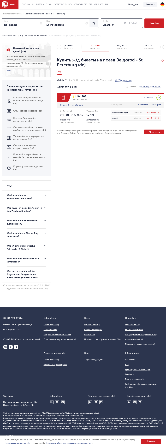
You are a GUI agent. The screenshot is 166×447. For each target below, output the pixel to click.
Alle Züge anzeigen (123, 80)
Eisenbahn (27, 4)
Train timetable (50, 329)
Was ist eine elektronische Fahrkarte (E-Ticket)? (21, 247)
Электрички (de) (63, 4)
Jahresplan (156, 105)
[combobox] (23, 23)
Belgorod (64, 105)
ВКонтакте (5, 347)
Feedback (150, 4)
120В (83, 96)
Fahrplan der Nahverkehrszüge (57, 334)
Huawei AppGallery (57, 402)
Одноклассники (11, 347)
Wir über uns (101, 4)
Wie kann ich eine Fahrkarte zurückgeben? (22, 222)
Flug (48, 4)
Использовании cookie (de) (17, 443)
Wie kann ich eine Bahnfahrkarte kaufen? (19, 197)
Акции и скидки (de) (93, 360)
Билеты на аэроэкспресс (55, 365)
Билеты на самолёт (134, 329)
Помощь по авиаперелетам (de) (140, 344)
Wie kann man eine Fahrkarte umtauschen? (23, 260)
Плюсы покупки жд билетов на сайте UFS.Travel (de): (24, 88)
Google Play (51, 402)
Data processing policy (135, 379)
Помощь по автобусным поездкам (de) (102, 339)
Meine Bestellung (51, 325)
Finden (154, 23)
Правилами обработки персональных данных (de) (69, 443)
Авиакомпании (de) (134, 339)
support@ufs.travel (31, 339)
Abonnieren (154, 132)
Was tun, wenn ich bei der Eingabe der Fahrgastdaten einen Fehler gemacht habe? (22, 274)
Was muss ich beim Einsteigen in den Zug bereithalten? (24, 209)
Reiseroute (143, 105)
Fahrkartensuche (9, 36)
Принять (151, 441)
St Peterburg (77, 105)
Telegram (16, 347)
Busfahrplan (89, 334)
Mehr (8, 71)
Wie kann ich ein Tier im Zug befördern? (22, 235)
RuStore (63, 402)
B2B (90, 4)
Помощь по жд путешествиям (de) (60, 339)
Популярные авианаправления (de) (141, 334)
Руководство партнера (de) (137, 369)
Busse (39, 4)
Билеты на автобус (93, 329)
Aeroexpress (80, 4)
